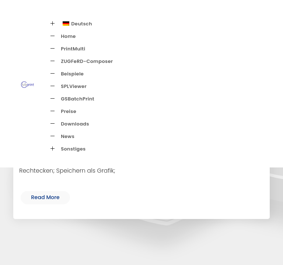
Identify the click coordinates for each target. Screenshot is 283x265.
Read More (45, 197)
